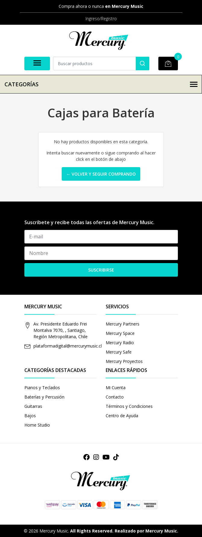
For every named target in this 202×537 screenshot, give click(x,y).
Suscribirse (101, 270)
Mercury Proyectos (124, 361)
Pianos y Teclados (42, 387)
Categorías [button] (101, 84)
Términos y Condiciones (129, 406)
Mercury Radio (120, 342)
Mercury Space (120, 333)
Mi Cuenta (116, 387)
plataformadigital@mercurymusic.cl (67, 346)
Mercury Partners (122, 324)
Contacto (115, 397)
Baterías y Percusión (44, 397)
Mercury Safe (119, 352)
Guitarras (33, 406)
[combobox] (101, 63)
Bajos (30, 415)
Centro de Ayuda (122, 415)
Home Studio (37, 425)
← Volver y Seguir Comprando (101, 174)
